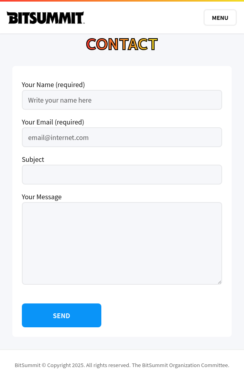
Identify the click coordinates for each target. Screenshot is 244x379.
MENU (220, 17)
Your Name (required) (122, 92)
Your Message (122, 239)
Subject (122, 166)
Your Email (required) (122, 129)
